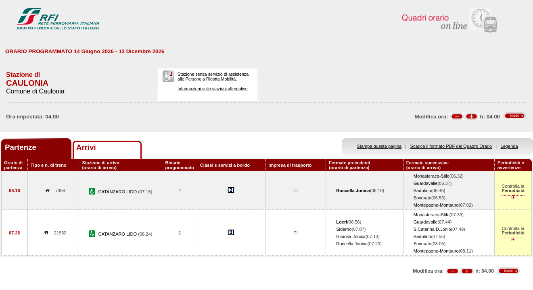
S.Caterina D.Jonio (432, 229)
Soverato (422, 197)
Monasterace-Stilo (431, 176)
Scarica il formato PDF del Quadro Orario (451, 146)
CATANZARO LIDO (118, 191)
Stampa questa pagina (379, 146)
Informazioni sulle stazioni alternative (213, 88)
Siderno (343, 229)
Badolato (422, 190)
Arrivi (86, 147)
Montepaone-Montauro (436, 205)
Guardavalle (426, 183)
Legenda (509, 146)
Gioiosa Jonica (351, 236)
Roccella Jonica (352, 243)
